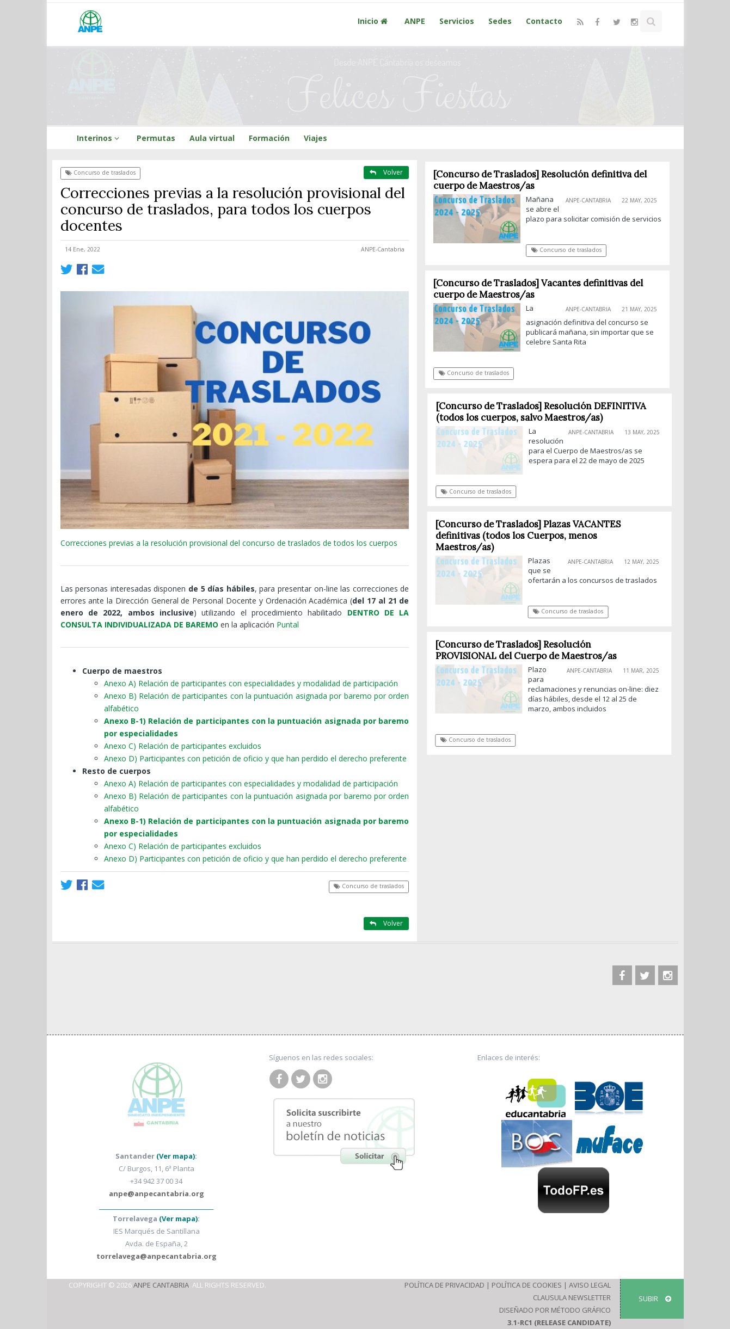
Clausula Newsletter (572, 1297)
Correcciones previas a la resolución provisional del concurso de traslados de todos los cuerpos (228, 543)
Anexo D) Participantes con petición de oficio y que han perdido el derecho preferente (255, 758)
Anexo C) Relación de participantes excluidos (182, 746)
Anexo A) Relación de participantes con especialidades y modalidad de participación (251, 683)
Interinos (99, 138)
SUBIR (655, 1298)
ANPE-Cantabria (382, 249)
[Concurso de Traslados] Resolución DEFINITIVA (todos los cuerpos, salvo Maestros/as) (545, 411)
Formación (269, 138)
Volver (386, 172)
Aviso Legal (590, 1285)
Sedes (500, 21)
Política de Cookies (527, 1285)
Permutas (156, 138)
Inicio (374, 21)
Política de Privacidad (444, 1285)
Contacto (544, 21)
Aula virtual (212, 138)
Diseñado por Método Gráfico (555, 1310)
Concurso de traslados (100, 172)
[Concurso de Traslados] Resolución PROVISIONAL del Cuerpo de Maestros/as (529, 650)
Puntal (288, 624)
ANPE (414, 21)
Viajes (315, 138)
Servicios (456, 21)
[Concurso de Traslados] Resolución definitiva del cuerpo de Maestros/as (540, 180)
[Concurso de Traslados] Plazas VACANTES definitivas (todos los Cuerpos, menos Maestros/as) (531, 535)
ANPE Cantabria (161, 1285)
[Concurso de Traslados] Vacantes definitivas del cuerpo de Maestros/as (538, 288)
